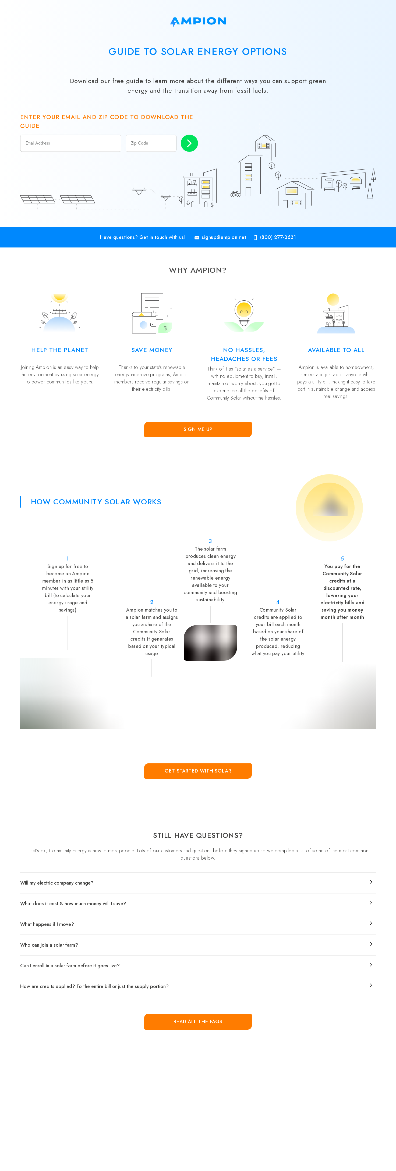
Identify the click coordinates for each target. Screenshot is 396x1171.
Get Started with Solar (198, 770)
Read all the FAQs (198, 1021)
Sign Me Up (198, 429)
